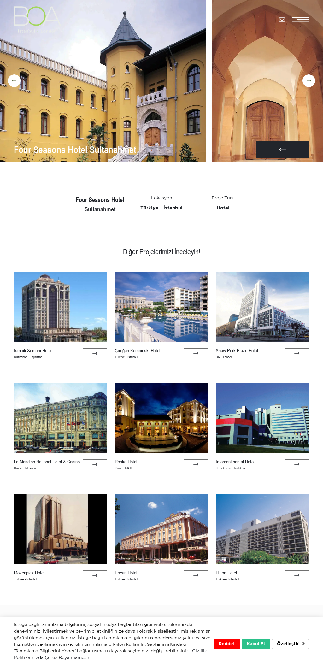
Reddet (227, 644)
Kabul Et (256, 644)
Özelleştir (290, 643)
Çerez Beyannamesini (68, 658)
